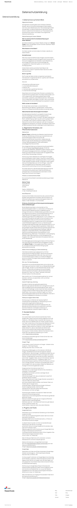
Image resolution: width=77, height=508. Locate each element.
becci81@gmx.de (26, 193)
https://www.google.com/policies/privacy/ (36, 446)
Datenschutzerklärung (38, 1)
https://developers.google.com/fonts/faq (37, 443)
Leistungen (59, 1)
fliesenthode (8, 2)
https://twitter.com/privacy (32, 334)
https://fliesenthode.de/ (37, 148)
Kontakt (54, 1)
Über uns (70, 1)
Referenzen (65, 1)
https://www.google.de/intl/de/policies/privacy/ (38, 478)
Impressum (50, 1)
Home (45, 1)
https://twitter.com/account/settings (34, 339)
